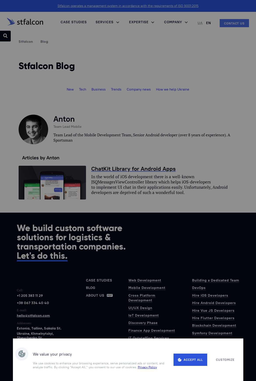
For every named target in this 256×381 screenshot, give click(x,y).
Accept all (190, 360)
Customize (225, 360)
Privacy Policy (147, 367)
